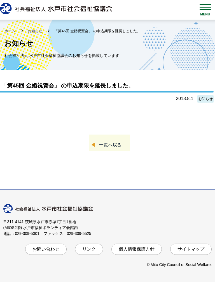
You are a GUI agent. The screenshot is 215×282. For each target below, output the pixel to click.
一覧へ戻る (110, 144)
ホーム (10, 31)
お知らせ (35, 31)
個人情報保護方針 (137, 249)
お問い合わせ (45, 249)
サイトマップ (190, 249)
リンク (89, 249)
